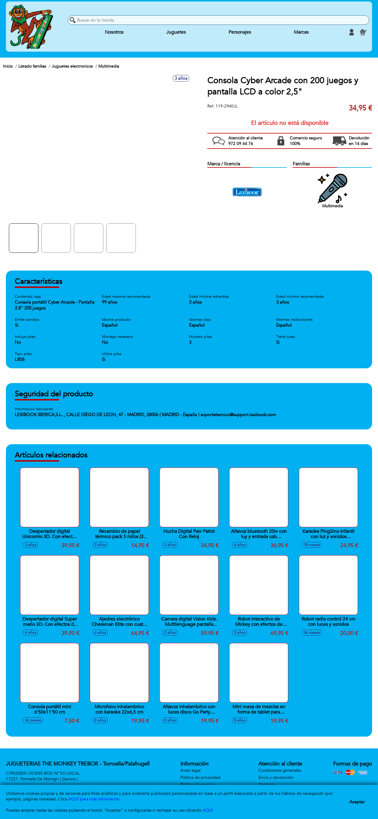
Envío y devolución (275, 777)
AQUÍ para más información (94, 799)
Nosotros (114, 32)
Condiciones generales (279, 770)
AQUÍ (208, 810)
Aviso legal (190, 770)
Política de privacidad (200, 777)
